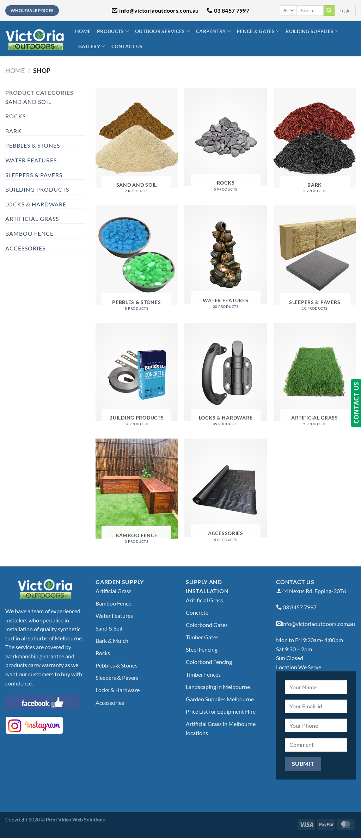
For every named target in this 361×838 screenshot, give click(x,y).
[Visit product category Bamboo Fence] (137, 494)
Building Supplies (312, 31)
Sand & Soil (109, 628)
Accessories (25, 248)
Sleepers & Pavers (33, 175)
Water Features (31, 160)
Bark (13, 131)
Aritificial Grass (204, 600)
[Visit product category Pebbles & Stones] (137, 260)
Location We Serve (298, 667)
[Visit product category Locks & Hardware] (225, 377)
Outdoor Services (162, 31)
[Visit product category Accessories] (225, 493)
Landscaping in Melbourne (218, 686)
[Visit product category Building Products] (137, 377)
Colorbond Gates (207, 624)
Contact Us (127, 46)
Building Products (37, 189)
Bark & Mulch (112, 640)
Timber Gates (202, 637)
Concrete (197, 612)
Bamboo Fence (29, 233)
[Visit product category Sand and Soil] (137, 143)
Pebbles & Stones (32, 145)
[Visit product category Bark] (315, 143)
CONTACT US (356, 403)
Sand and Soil (28, 101)
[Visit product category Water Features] (225, 259)
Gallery (91, 46)
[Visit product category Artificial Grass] (315, 377)
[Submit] (329, 10)
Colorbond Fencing (209, 661)
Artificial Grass (32, 218)
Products (113, 31)
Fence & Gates (258, 31)
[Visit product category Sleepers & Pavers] (315, 260)
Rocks (15, 116)
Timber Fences (203, 674)
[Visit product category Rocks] (225, 142)
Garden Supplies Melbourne (220, 699)
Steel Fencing (202, 649)
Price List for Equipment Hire (221, 711)
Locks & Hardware (35, 204)
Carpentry (213, 31)
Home (83, 31)
